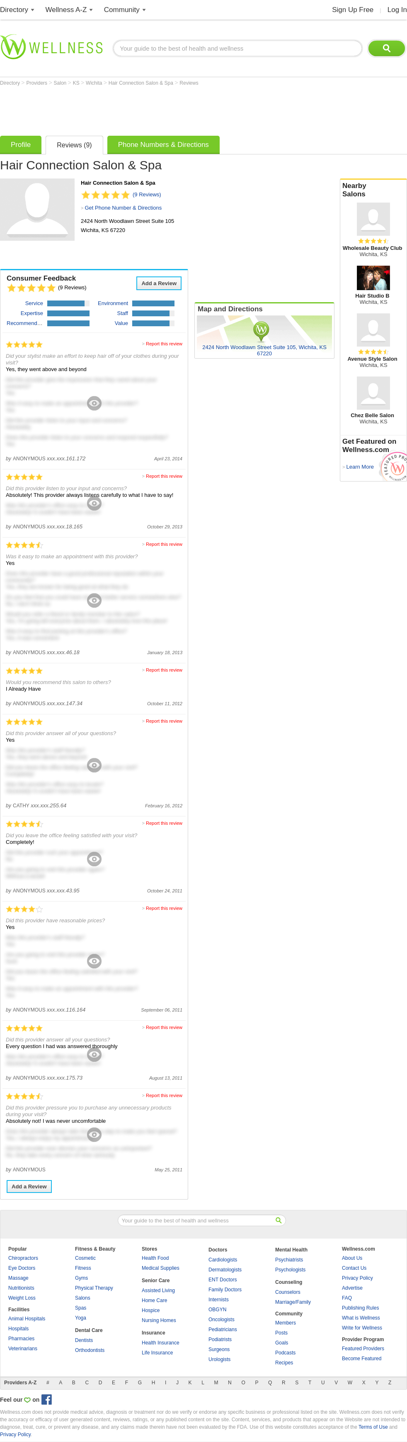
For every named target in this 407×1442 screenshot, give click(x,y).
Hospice (151, 1310)
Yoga (80, 1318)
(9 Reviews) (147, 194)
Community (122, 10)
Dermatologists (225, 1270)
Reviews (188, 83)
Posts (281, 1333)
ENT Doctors (222, 1280)
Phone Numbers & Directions (163, 145)
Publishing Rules (360, 1308)
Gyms (81, 1278)
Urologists (219, 1359)
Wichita (95, 83)
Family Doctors (225, 1290)
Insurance (153, 1333)
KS (77, 83)
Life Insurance (157, 1353)
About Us (352, 1258)
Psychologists (290, 1270)
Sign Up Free (352, 10)
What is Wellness (361, 1318)
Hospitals (18, 1329)
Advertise (352, 1288)
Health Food (155, 1258)
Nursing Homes (159, 1320)
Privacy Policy (357, 1278)
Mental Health (291, 1250)
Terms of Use (373, 1427)
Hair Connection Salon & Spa (141, 83)
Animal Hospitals (26, 1319)
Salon (61, 83)
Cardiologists (222, 1260)
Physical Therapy (94, 1288)
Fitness (83, 1268)
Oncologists (221, 1319)
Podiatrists (220, 1339)
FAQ (347, 1298)
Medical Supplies (160, 1268)
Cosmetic (85, 1258)
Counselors (287, 1292)
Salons (82, 1298)
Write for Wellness (362, 1328)
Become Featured (361, 1358)
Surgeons (219, 1349)
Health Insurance (160, 1343)
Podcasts (285, 1353)
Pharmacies (21, 1339)
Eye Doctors (21, 1268)
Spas (80, 1308)
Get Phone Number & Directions (123, 208)
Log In (397, 10)
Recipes (284, 1363)
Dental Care (89, 1330)
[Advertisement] (151, 108)
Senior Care (156, 1280)
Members (285, 1323)
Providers (37, 83)
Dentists (84, 1340)
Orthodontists (89, 1350)
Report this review (164, 343)
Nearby (373, 190)
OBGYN (217, 1309)
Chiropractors (23, 1258)
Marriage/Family (293, 1302)
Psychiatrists (289, 1260)
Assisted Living (158, 1290)
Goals (281, 1343)
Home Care (154, 1300)
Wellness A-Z (66, 10)
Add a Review (159, 283)
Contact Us (354, 1268)
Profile (21, 145)
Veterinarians (22, 1349)
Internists (218, 1300)
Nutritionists (21, 1288)
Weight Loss (22, 1298)
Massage (18, 1278)
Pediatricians (222, 1329)
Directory (14, 10)
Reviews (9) (74, 145)
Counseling (288, 1282)
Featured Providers (363, 1349)
